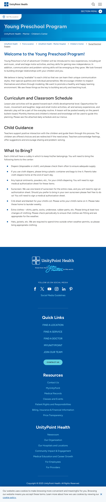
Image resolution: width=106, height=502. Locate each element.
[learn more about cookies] (9, 497)
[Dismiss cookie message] (101, 494)
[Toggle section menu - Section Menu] (53, 11)
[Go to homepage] (16, 4)
